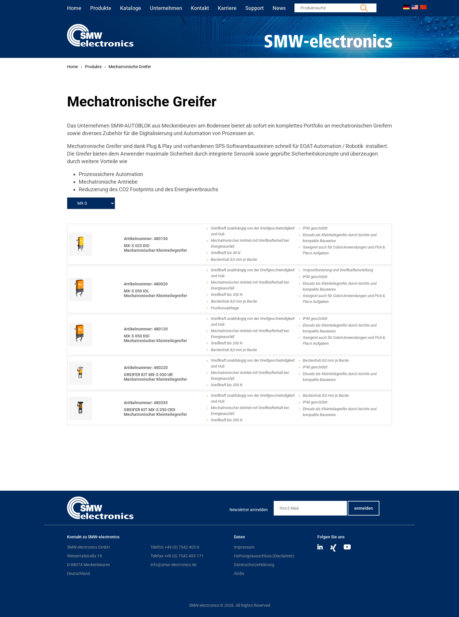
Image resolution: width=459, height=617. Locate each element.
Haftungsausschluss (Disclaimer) (264, 556)
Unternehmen (166, 8)
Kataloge (130, 8)
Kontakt (200, 8)
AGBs (239, 573)
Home (74, 8)
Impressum (244, 547)
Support (254, 8)
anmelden (363, 508)
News (279, 8)
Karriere (227, 8)
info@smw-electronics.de (173, 564)
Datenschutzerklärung (254, 564)
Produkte (100, 8)
